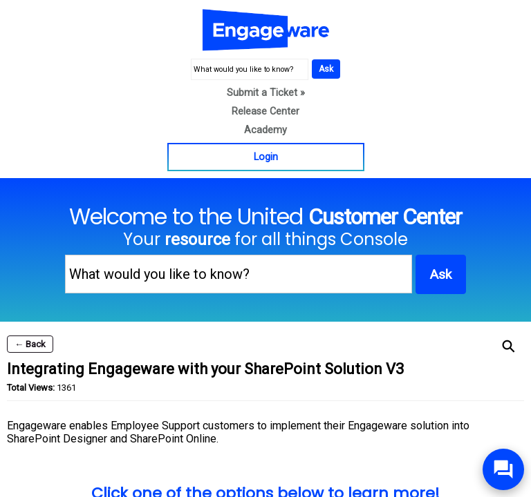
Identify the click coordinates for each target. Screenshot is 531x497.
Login (266, 157)
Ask (326, 69)
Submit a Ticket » (266, 93)
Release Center (265, 111)
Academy (265, 130)
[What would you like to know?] (249, 69)
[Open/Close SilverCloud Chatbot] (503, 469)
